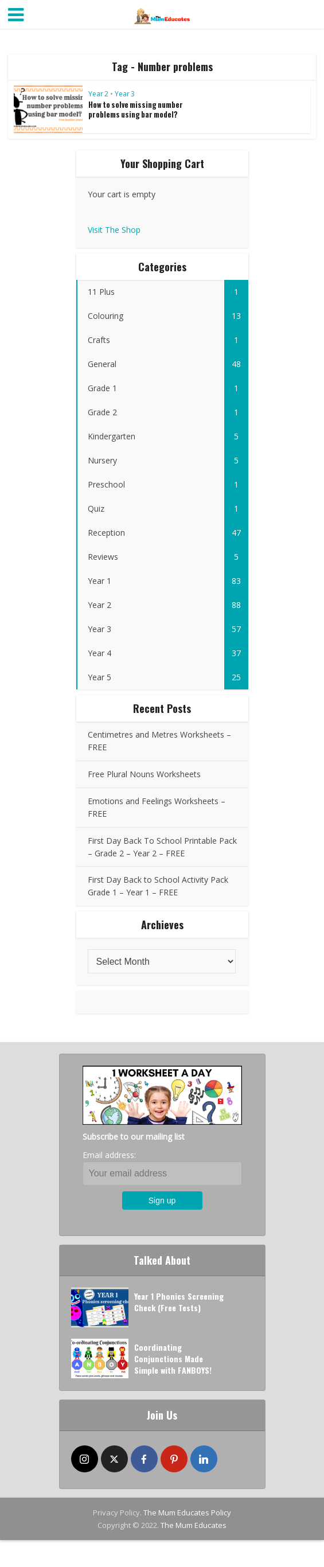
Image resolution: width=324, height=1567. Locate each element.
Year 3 (125, 94)
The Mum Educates (194, 1525)
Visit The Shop (114, 229)
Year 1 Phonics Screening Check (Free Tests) (179, 1301)
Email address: (109, 1154)
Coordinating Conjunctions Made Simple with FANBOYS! (173, 1358)
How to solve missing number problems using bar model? (135, 109)
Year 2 (98, 94)
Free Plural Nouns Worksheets (144, 774)
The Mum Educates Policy (187, 1512)
